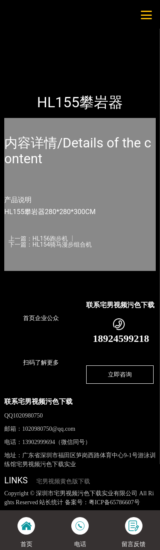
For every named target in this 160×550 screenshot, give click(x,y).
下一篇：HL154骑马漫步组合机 (50, 244)
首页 (17, 64)
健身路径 (89, 64)
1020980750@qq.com (49, 429)
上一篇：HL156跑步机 (38, 238)
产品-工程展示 (50, 64)
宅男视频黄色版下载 (63, 481)
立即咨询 (120, 374)
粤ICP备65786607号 (114, 502)
